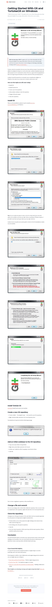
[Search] (40, 2)
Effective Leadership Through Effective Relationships (21, 564)
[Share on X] (10, 603)
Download (10, 408)
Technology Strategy (11, 23)
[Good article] (26, 578)
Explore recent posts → (22, 64)
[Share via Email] (34, 603)
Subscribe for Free (26, 590)
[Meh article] (32, 578)
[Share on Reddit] (28, 603)
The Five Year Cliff (13, 562)
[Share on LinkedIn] (15, 603)
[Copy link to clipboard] (40, 603)
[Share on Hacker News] (22, 603)
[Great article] (20, 578)
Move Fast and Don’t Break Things (17, 560)
